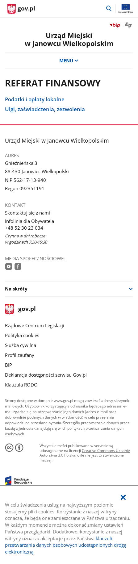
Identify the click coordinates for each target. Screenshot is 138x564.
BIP (8, 365)
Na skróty (16, 289)
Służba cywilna (20, 345)
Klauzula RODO (21, 385)
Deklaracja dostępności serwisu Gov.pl (46, 375)
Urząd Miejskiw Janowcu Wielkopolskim (69, 39)
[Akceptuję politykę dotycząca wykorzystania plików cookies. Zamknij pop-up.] (123, 498)
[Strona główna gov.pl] (21, 9)
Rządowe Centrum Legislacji (34, 325)
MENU (69, 60)
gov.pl (20, 309)
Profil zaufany (19, 355)
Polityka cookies (22, 335)
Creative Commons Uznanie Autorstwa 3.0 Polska (85, 453)
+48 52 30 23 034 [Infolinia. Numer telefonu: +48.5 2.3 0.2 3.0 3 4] (24, 228)
